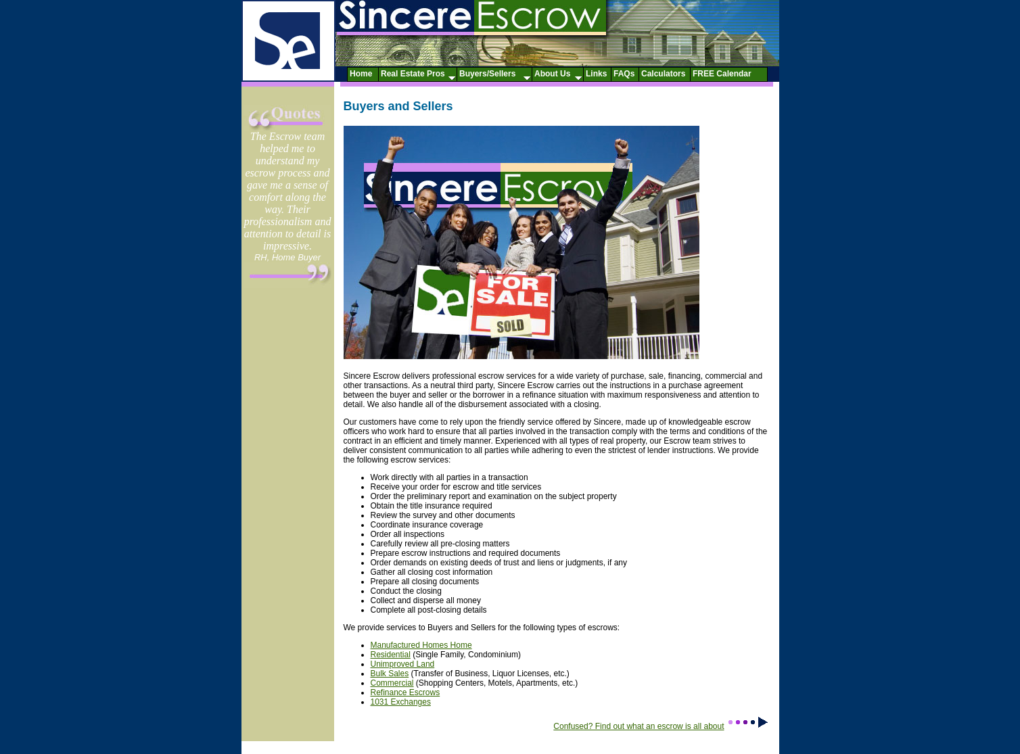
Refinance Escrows (405, 692)
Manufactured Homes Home (421, 645)
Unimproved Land (403, 664)
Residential (391, 654)
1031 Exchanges (401, 702)
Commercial (392, 683)
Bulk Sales (390, 673)
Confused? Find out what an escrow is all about (661, 726)
